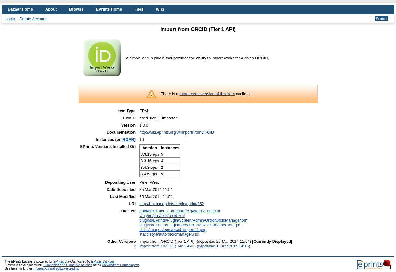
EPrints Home (109, 9)
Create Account (33, 18)
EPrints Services (102, 261)
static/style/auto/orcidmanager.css (169, 234)
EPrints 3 (60, 261)
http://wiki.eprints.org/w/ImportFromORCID (176, 132)
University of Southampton (120, 265)
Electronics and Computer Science (67, 265)
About (51, 9)
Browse (76, 9)
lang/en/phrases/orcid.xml (162, 215)
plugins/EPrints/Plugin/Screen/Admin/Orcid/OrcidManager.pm (193, 220)
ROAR (128, 139)
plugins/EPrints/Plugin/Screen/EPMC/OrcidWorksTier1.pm (190, 225)
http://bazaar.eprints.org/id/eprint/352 (171, 203)
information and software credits (55, 268)
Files (138, 9)
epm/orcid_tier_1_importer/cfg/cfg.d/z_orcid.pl (179, 211)
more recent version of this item (207, 93)
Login (10, 18)
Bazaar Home (20, 9)
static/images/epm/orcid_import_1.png (172, 229)
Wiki (160, 9)
